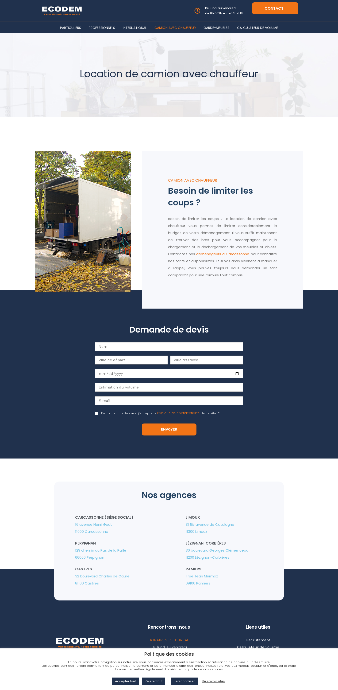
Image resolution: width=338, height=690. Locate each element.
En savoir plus (213, 681)
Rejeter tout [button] (153, 681)
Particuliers (70, 27)
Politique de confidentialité (178, 413)
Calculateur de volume (257, 27)
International (135, 27)
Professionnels (102, 27)
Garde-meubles (216, 27)
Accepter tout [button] (125, 681)
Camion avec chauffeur (175, 27)
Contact (274, 8)
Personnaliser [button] (184, 681)
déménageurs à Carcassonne (223, 253)
